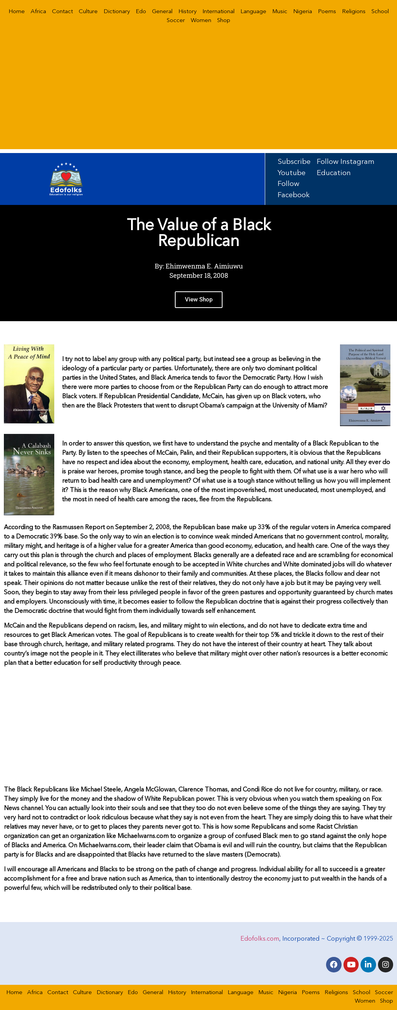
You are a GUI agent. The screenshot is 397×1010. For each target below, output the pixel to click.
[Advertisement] (198, 95)
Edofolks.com (259, 938)
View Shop (198, 300)
